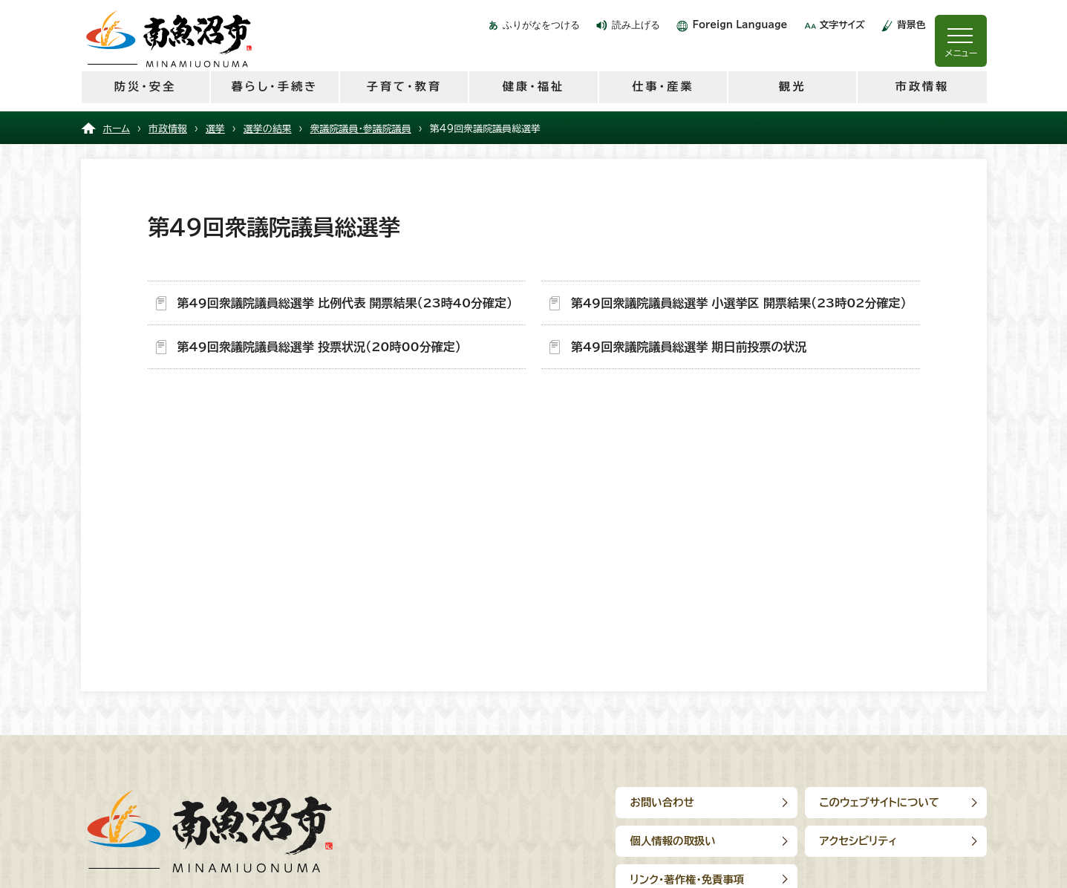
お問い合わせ (662, 802)
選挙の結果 (268, 129)
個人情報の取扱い (673, 840)
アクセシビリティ (859, 840)
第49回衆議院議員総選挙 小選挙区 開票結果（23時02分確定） (739, 303)
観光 (792, 86)
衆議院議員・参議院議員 (360, 129)
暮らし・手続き (274, 86)
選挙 (215, 129)
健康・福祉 (533, 86)
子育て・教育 (403, 86)
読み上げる (636, 24)
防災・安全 (145, 86)
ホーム (117, 129)
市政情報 (922, 86)
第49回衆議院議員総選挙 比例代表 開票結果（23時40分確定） (345, 303)
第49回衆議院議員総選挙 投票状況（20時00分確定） (319, 347)
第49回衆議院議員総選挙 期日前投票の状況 (689, 347)
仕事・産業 (663, 86)
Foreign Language (739, 25)
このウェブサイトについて (880, 802)
